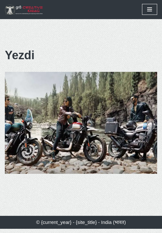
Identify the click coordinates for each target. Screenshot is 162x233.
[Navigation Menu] (149, 9)
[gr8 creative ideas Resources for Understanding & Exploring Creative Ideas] (26, 10)
